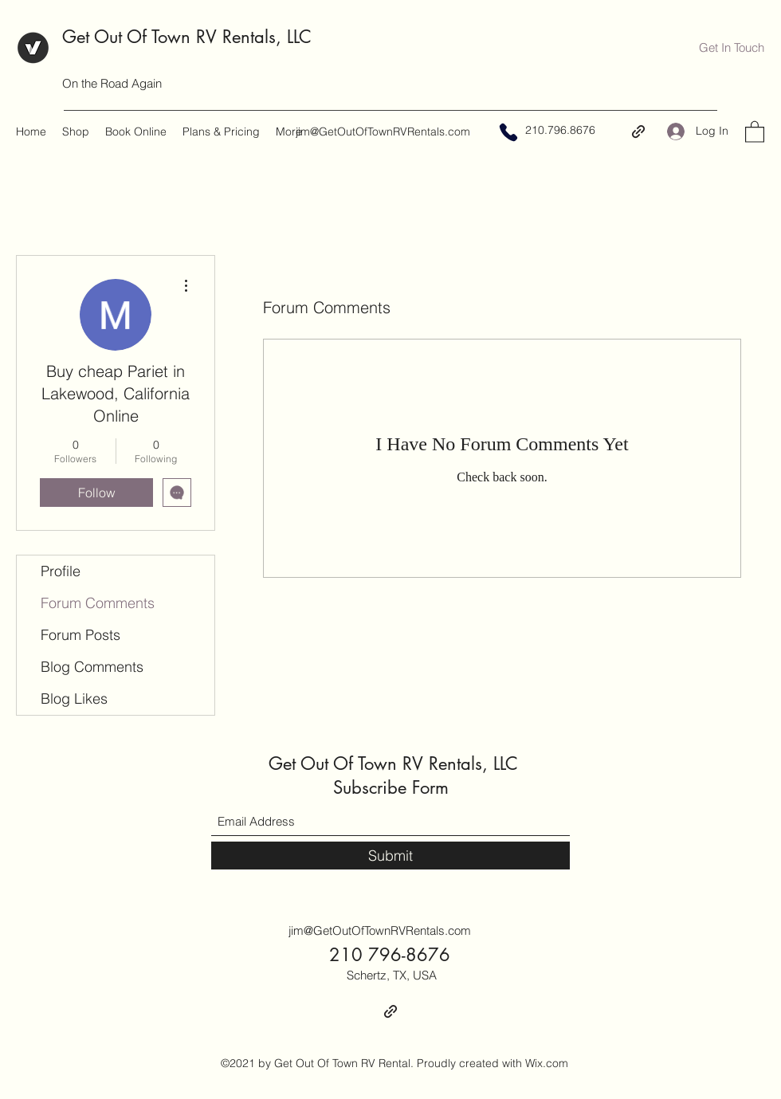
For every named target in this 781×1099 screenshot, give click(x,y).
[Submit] (390, 855)
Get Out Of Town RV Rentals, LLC (187, 37)
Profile (60, 571)
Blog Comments (92, 666)
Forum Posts (80, 635)
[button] (731, 48)
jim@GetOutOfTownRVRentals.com (383, 131)
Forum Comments (98, 603)
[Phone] (508, 132)
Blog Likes (74, 698)
